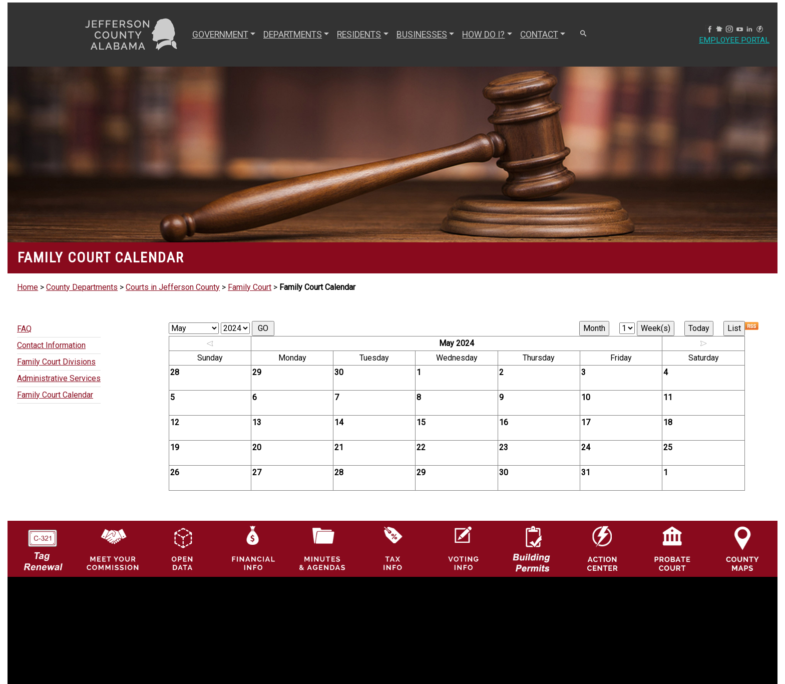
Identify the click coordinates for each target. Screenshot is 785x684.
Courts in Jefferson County (173, 287)
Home (27, 287)
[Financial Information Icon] (252, 548)
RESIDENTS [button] (359, 35)
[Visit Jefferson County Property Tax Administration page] (392, 548)
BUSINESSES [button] (421, 35)
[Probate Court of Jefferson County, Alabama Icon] (672, 548)
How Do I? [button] (483, 35)
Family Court (249, 287)
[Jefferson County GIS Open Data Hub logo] (183, 548)
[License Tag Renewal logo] (43, 545)
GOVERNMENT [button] (220, 35)
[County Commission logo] (113, 548)
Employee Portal (733, 40)
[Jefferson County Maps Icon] (742, 548)
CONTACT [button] (539, 35)
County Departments (82, 287)
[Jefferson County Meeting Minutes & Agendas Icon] (322, 548)
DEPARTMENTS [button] (292, 35)
